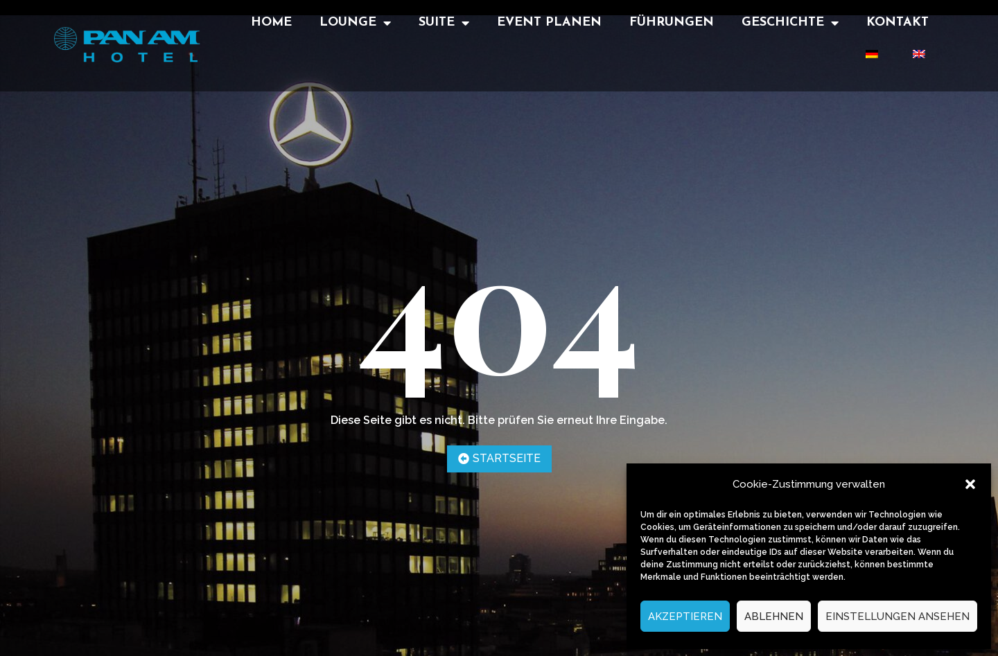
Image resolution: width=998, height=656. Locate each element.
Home (271, 22)
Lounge (355, 23)
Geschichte (790, 23)
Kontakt (897, 22)
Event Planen (549, 22)
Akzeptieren (685, 616)
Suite (444, 23)
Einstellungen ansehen (897, 616)
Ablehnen (773, 616)
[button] (970, 484)
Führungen (671, 22)
